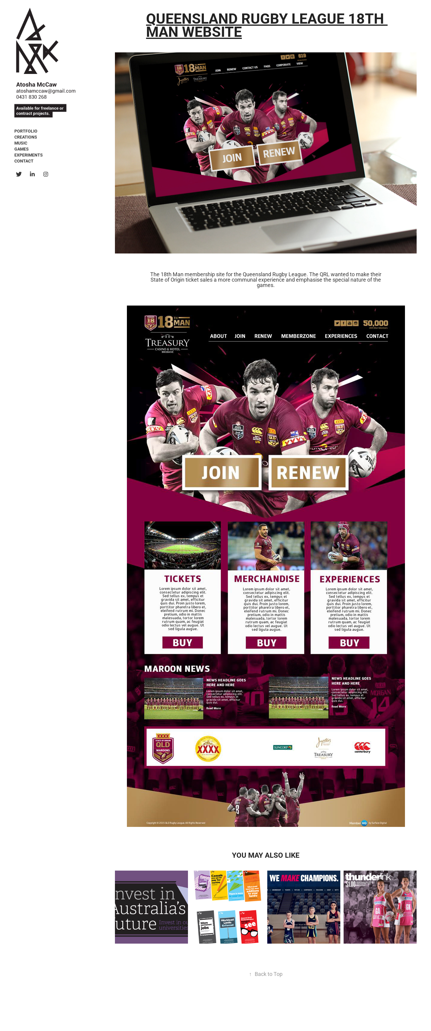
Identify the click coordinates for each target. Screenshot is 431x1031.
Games (21, 149)
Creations (25, 137)
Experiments (28, 155)
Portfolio (25, 131)
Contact (24, 161)
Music (20, 143)
